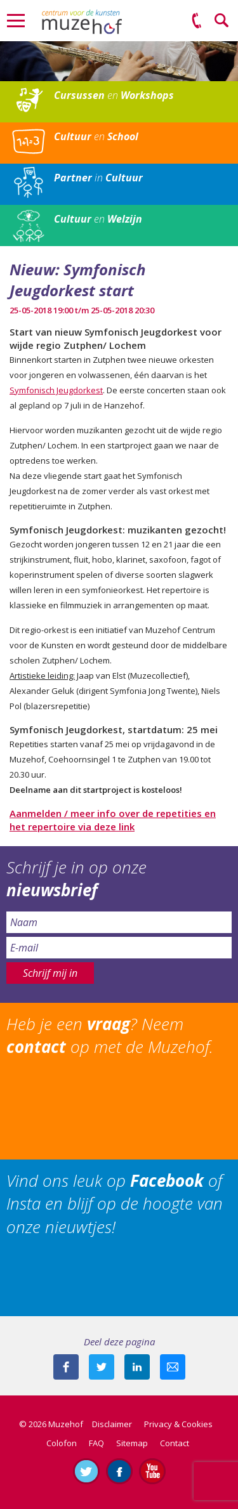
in (98, 178)
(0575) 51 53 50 (196, 21)
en (114, 95)
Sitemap (132, 1443)
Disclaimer (112, 1424)
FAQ (96, 1443)
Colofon (61, 1443)
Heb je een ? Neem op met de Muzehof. (109, 1035)
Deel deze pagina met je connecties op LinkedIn (137, 1367)
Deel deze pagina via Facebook (66, 1367)
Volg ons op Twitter (86, 1471)
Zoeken (222, 21)
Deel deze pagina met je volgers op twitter (101, 1367)
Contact (174, 1443)
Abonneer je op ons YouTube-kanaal (152, 1471)
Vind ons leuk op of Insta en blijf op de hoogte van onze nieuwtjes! (114, 1203)
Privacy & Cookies (178, 1424)
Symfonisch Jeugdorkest (56, 390)
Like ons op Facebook (119, 1471)
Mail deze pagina (172, 1367)
